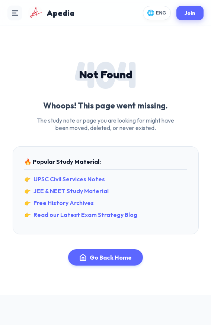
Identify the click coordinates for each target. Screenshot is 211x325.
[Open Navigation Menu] (14, 13)
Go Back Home (105, 257)
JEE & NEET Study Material (71, 191)
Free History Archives (63, 203)
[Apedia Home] (51, 13)
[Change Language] (157, 13)
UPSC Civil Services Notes (69, 179)
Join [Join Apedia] (190, 13)
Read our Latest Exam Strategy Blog (85, 214)
